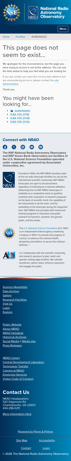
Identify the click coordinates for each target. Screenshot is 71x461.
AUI (21, 253)
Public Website (12, 324)
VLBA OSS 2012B (20, 118)
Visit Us (7, 304)
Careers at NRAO (13, 370)
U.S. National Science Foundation (40, 228)
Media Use (29, 341)
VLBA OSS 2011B (19, 115)
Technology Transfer (15, 366)
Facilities (20, 37)
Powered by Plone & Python (35, 431)
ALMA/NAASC (23, 111)
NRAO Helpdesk (13, 333)
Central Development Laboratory (23, 362)
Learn (6, 308)
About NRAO (11, 329)
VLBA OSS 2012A (20, 122)
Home (6, 37)
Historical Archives (14, 337)
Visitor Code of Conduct (18, 379)
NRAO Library (11, 358)
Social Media (11, 341)
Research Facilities (15, 300)
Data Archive (11, 291)
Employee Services (15, 375)
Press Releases (12, 345)
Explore (7, 312)
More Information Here (17, 414)
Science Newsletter (15, 287)
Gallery (7, 295)
